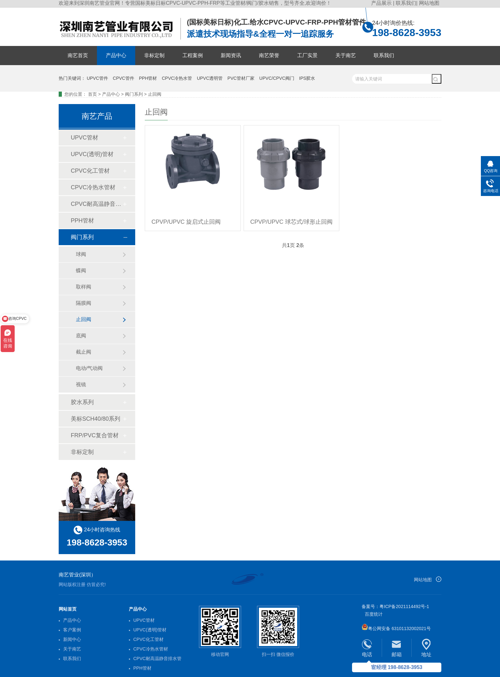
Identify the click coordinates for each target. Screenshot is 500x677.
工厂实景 (307, 55)
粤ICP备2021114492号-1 (404, 606)
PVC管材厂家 (240, 78)
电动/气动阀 (89, 368)
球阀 (81, 254)
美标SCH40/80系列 (95, 419)
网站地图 (429, 3)
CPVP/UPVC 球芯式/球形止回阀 (291, 222)
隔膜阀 (83, 303)
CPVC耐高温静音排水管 (96, 204)
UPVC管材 (84, 137)
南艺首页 (78, 55)
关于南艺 (345, 55)
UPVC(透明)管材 (92, 154)
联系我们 (406, 3)
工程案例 (192, 55)
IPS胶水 (307, 78)
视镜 (81, 384)
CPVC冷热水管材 (93, 187)
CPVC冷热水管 (177, 78)
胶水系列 (82, 402)
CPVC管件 (123, 78)
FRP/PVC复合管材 (95, 435)
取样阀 (83, 287)
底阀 (81, 335)
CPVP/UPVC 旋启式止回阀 (186, 222)
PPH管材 (148, 78)
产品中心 (116, 55)
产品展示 (382, 3)
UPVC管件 (97, 78)
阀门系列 (134, 94)
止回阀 (154, 94)
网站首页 (68, 609)
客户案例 (72, 629)
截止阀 (83, 352)
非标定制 (154, 55)
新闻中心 (72, 639)
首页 (92, 94)
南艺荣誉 (269, 55)
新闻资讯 (231, 55)
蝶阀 (81, 270)
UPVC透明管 (210, 78)
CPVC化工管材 (90, 171)
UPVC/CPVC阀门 (276, 78)
